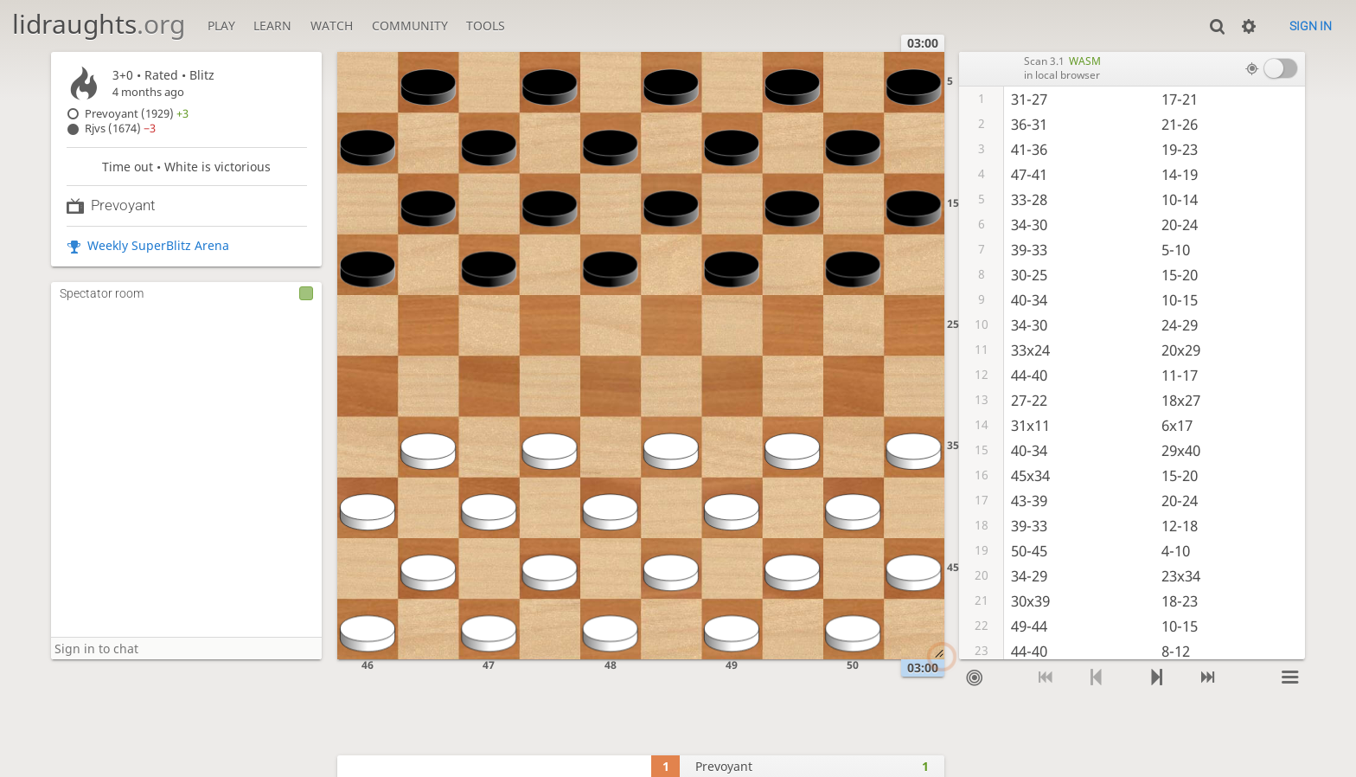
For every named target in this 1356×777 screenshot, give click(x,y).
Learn (272, 25)
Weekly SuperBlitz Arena (158, 245)
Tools (485, 25)
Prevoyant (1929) (137, 113)
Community (410, 25)
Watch (331, 25)
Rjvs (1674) (120, 128)
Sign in (1310, 26)
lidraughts (98, 24)
